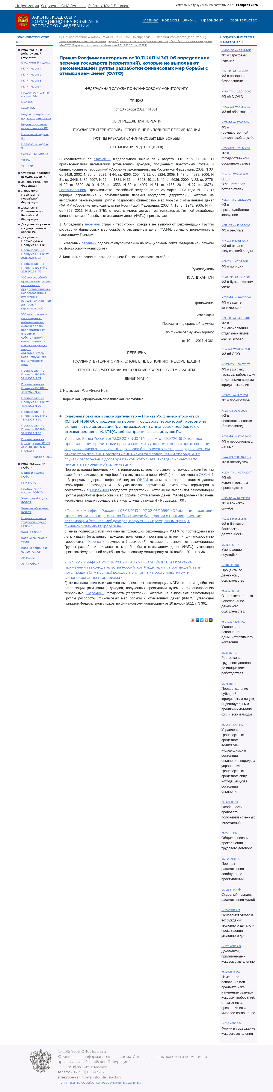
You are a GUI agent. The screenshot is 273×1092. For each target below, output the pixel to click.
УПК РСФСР (30, 563)
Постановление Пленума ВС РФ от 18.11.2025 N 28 (34, 388)
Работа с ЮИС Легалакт (109, 6)
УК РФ (25, 160)
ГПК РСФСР (29, 482)
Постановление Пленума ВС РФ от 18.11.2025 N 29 (34, 401)
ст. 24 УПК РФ (231, 910)
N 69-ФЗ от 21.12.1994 (235, 71)
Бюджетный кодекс (35, 62)
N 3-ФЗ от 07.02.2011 (235, 261)
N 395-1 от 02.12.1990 (234, 518)
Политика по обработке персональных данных (99, 1082)
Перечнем (99, 490)
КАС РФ (27, 102)
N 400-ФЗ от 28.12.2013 (236, 50)
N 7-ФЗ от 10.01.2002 (235, 240)
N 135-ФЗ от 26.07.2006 (236, 297)
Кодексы (170, 20)
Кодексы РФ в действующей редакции (31, 53)
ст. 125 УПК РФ (231, 889)
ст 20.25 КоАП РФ (233, 621)
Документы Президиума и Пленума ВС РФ (33, 241)
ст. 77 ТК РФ (229, 833)
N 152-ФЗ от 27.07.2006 (236, 436)
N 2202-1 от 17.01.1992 (235, 395)
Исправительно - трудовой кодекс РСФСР (33, 522)
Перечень (95, 542)
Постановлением (72, 190)
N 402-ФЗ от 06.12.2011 (236, 276)
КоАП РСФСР (31, 532)
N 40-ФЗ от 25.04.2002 (236, 91)
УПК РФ (27, 166)
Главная (150, 20)
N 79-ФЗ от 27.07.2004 (236, 122)
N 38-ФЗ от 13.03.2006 (236, 225)
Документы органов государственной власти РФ (35, 228)
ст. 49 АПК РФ (231, 972)
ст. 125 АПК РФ (231, 1023)
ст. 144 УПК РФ (231, 858)
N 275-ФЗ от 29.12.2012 (236, 148)
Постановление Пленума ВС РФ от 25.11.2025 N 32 (34, 267)
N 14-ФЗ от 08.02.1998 (236, 349)
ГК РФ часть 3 (31, 80)
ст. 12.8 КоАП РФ (232, 724)
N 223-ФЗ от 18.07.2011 (236, 364)
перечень (92, 224)
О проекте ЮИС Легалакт (63, 6)
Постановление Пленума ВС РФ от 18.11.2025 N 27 (34, 374)
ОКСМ (204, 475)
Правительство (241, 20)
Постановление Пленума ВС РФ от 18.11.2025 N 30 (34, 415)
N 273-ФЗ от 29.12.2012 (236, 107)
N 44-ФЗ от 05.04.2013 (236, 457)
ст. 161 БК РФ (230, 802)
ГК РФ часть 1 (31, 68)
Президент (212, 20)
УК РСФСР (28, 557)
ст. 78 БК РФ (230, 683)
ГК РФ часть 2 (31, 74)
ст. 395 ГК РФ (230, 591)
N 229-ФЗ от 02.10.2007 (237, 472)
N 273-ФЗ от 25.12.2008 (237, 199)
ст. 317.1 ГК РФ (231, 565)
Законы (190, 20)
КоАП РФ (28, 108)
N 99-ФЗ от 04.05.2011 (236, 318)
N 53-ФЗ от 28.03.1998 (236, 498)
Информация (27, 6)
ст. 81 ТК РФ (229, 652)
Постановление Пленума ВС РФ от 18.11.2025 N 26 (34, 429)
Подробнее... (42, 456)
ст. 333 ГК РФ (230, 544)
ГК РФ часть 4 (31, 86)
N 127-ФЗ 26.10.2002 (234, 410)
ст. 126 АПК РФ (231, 946)
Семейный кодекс (34, 154)
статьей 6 (102, 159)
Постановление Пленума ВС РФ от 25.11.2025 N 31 (34, 253)
